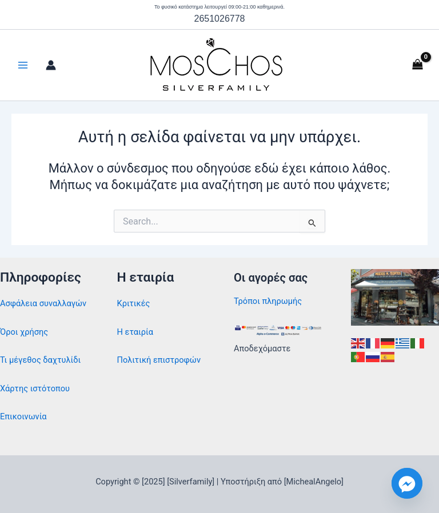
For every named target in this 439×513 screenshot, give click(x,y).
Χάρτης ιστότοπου (35, 388)
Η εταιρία (135, 332)
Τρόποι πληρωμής (268, 301)
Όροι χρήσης (24, 332)
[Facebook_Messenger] (407, 483)
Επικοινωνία (23, 416)
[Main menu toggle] (22, 65)
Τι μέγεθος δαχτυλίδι (40, 360)
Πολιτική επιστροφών (159, 360)
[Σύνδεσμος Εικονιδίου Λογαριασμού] (51, 65)
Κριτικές (133, 303)
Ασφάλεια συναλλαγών (43, 303)
